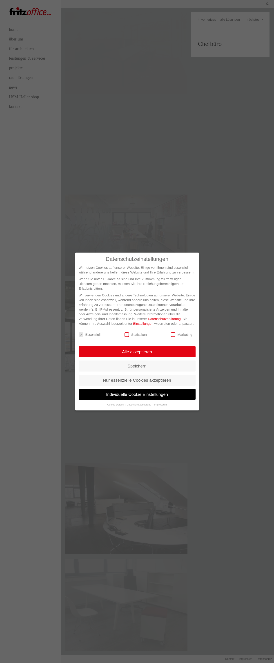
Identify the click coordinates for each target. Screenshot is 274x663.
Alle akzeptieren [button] (137, 347)
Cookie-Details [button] (115, 400)
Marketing (181, 330)
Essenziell (90, 330)
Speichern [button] (136, 361)
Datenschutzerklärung (164, 314)
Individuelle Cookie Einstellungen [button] (137, 389)
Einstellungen (143, 319)
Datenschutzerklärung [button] (139, 400)
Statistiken (136, 330)
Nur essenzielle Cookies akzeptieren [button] (137, 375)
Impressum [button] (160, 400)
